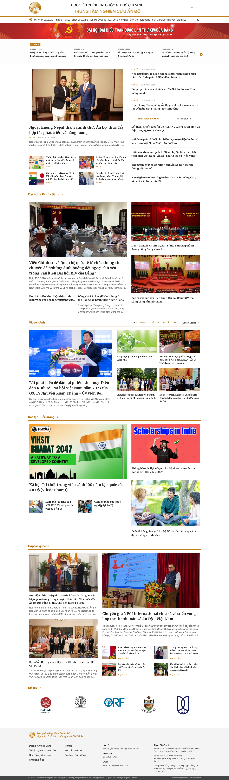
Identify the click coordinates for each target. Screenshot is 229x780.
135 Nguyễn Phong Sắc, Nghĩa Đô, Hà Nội (121, 748)
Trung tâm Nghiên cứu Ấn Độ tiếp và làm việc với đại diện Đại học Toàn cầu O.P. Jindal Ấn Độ (184, 650)
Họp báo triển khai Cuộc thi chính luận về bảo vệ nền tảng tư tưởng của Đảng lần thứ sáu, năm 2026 (51, 298)
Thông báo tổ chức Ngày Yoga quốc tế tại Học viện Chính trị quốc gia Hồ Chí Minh (61, 160)
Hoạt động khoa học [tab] (148, 118)
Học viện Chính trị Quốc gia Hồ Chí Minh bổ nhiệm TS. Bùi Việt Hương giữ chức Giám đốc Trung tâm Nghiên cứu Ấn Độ (92, 56)
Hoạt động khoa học (117, 20)
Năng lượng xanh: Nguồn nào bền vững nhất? (134, 358)
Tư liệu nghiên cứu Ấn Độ (75, 20)
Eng (196, 7)
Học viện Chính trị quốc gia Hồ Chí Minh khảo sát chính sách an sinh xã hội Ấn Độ (183, 667)
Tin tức (58, 20)
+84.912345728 (110, 757)
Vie (192, 7)
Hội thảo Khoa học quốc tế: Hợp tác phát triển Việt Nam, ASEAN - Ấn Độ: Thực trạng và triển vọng (178, 359)
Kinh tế (49, 183)
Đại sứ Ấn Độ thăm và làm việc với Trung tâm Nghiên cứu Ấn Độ (131, 667)
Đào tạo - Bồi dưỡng (140, 20)
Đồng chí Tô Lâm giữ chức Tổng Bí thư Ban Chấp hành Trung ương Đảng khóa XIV (48, 56)
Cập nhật (35, 44)
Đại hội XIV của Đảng (43, 20)
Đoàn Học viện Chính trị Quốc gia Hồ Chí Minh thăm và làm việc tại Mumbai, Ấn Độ (179, 398)
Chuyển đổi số (158, 20)
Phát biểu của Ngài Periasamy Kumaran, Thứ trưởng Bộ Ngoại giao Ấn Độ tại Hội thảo (132, 650)
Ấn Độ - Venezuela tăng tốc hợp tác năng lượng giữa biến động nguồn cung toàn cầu (111, 160)
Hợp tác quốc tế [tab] (183, 118)
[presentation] (201, 54)
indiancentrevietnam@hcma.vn (116, 765)
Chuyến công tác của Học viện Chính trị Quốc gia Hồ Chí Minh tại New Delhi (136, 396)
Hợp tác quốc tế (98, 20)
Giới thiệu (181, 20)
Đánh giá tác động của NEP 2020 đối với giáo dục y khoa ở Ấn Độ (60, 505)
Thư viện (171, 20)
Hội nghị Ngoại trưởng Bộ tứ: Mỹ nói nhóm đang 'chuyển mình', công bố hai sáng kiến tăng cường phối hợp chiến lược (60, 179)
